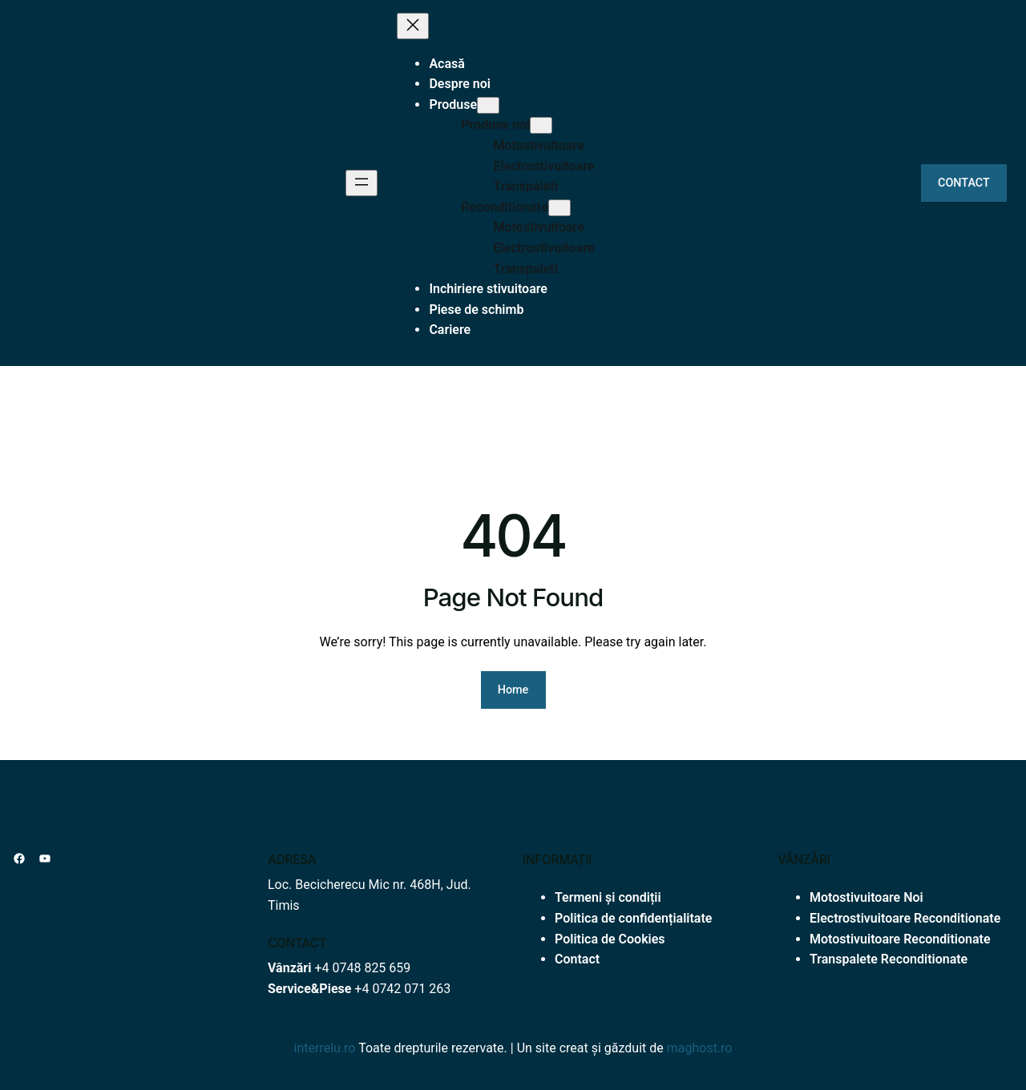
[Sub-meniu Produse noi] (541, 125)
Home (513, 690)
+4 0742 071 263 (402, 988)
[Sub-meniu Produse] (488, 105)
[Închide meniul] (413, 26)
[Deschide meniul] (361, 183)
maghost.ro (700, 1048)
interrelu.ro (325, 1048)
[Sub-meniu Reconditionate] (559, 207)
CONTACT (964, 183)
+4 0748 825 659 (362, 967)
